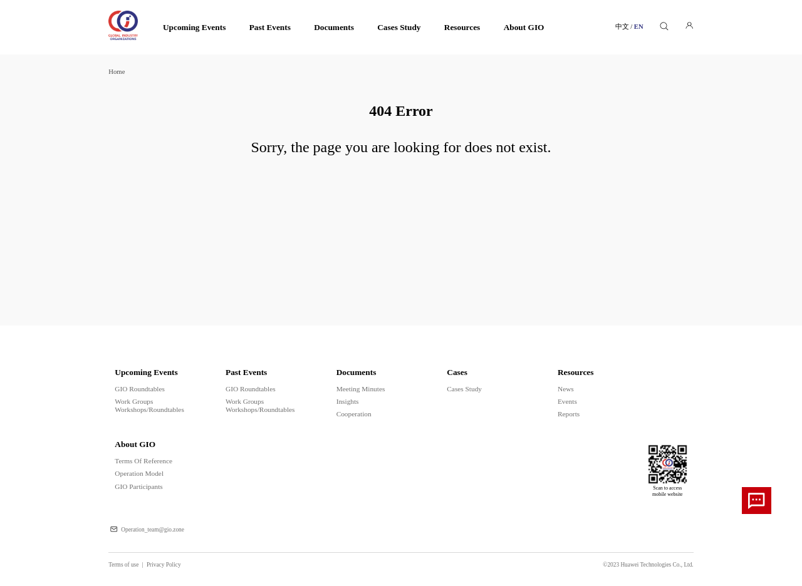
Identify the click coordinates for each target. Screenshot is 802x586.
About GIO (524, 27)
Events (567, 401)
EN (638, 26)
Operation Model (139, 473)
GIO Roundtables (140, 389)
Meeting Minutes (360, 389)
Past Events (270, 27)
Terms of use (127, 565)
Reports (569, 414)
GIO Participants (138, 486)
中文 (624, 26)
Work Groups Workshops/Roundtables (149, 406)
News (566, 389)
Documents (334, 27)
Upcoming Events (194, 27)
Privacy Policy (164, 565)
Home (116, 71)
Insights (347, 401)
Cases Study (398, 27)
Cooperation (354, 414)
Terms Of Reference (143, 461)
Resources (462, 27)
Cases (457, 372)
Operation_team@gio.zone (152, 530)
